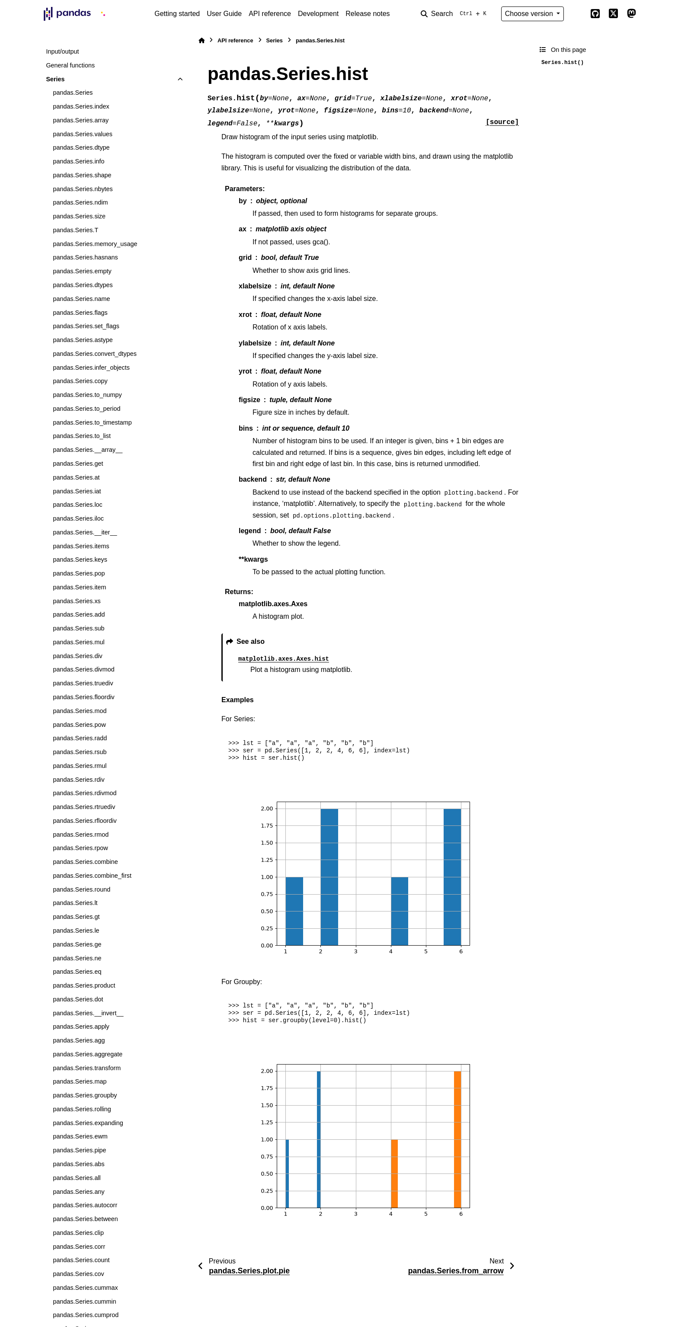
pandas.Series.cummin (84, 1301)
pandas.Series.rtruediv (84, 806)
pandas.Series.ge (77, 944)
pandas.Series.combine (85, 861)
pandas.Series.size (79, 216)
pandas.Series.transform (87, 1068)
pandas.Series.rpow (80, 847)
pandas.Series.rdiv (78, 779)
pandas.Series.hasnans (85, 257)
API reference (270, 13)
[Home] (201, 40)
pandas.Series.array (81, 120)
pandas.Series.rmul (79, 765)
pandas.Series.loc (77, 504)
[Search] (455, 13)
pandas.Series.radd (80, 738)
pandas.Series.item (79, 587)
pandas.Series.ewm (80, 1136)
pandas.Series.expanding (88, 1122)
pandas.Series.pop (79, 573)
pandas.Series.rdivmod (84, 793)
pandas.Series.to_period (86, 408)
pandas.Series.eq (77, 971)
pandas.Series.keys (80, 559)
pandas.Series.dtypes (82, 284)
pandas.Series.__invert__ (88, 1013)
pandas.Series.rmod (81, 834)
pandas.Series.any (78, 1191)
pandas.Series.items (81, 546)
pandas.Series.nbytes (82, 188)
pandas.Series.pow (79, 724)
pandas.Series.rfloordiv (84, 820)
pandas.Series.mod (79, 710)
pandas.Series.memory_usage (95, 243)
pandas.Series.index (81, 106)
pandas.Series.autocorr (85, 1205)
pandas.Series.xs (76, 601)
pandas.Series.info (78, 161)
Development (318, 13)
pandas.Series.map (79, 1081)
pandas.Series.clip (78, 1232)
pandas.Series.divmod (83, 669)
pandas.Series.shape (82, 175)
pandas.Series (73, 92)
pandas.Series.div (77, 655)
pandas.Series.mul (78, 642)
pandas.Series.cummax (85, 1287)
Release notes (367, 13)
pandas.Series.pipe (79, 1150)
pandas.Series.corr (79, 1246)
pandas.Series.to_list (82, 435)
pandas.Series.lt (75, 902)
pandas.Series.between (85, 1218)
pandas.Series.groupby (85, 1095)
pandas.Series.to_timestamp (92, 422)
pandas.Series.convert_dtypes (95, 353)
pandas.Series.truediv (83, 683)
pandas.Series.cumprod (85, 1314)
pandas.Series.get (78, 463)
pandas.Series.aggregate (87, 1054)
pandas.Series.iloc (78, 518)
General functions (70, 65)
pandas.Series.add (79, 614)
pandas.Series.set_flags (86, 326)
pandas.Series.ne (77, 958)
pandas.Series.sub (78, 628)
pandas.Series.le (76, 930)
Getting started (177, 13)
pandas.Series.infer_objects (91, 367)
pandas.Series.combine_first (92, 875)
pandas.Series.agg (79, 1040)
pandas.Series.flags (80, 312)
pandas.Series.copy (80, 380)
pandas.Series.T (75, 230)
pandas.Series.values (82, 134)
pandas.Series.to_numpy (87, 394)
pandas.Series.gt (76, 916)
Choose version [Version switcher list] (530, 13)
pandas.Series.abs (78, 1164)
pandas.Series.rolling (82, 1109)
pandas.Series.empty (82, 271)
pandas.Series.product (84, 985)
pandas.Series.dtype (81, 147)
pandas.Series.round (81, 889)
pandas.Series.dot (78, 999)
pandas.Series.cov (78, 1273)
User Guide (224, 13)
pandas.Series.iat (77, 491)
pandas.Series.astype (82, 339)
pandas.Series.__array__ (87, 449)
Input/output (62, 51)
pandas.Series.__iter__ (85, 532)
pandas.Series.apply (81, 1026)
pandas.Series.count (81, 1260)
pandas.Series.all (76, 1177)
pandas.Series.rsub (79, 751)
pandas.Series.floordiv (83, 697)
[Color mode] (577, 13)
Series (55, 79)
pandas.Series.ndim (80, 202)
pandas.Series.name (81, 298)
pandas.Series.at (76, 477)
